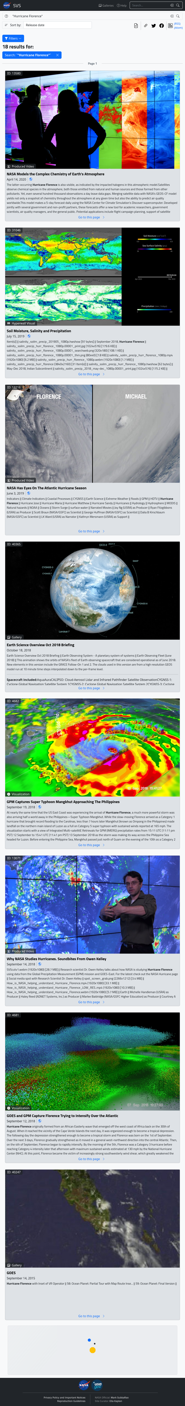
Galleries (106, 5)
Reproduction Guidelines (71, 1401)
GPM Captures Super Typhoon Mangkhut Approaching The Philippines (63, 802)
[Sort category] (57, 25)
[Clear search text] (171, 5)
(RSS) (177, 23)
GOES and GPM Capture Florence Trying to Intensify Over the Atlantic (62, 1116)
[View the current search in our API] (136, 25)
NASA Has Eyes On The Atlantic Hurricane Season (47, 488)
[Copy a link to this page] (145, 25)
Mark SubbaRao (120, 1397)
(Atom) (178, 27)
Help (122, 5)
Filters (13, 38)
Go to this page (91, 217)
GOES (11, 1273)
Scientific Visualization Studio (17, 5)
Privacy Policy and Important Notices (64, 1397)
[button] (57, 55)
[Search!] (178, 5)
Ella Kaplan (115, 1401)
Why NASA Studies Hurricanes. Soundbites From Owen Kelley (56, 959)
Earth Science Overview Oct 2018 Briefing (40, 645)
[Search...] (149, 5)
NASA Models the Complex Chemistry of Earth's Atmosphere (55, 174)
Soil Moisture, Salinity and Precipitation (39, 331)
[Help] (6, 16)
